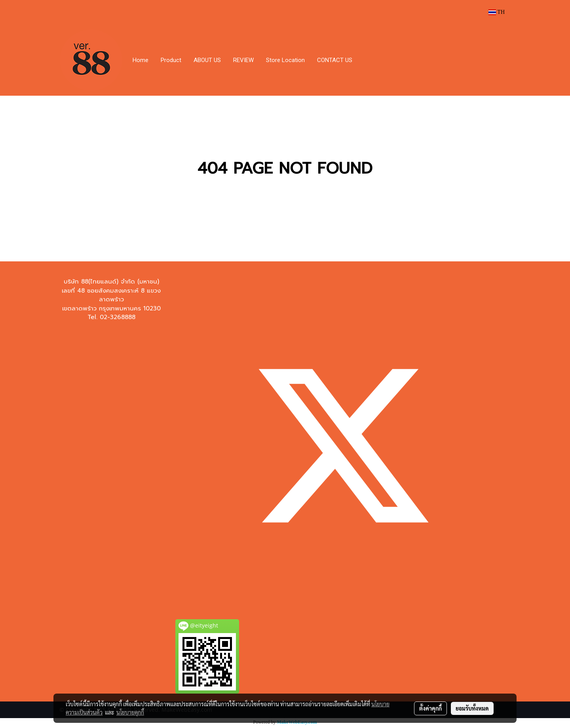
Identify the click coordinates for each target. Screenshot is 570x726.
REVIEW (243, 60)
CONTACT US (334, 60)
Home (140, 60)
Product (171, 60)
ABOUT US (207, 60)
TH (496, 12)
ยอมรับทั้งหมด (472, 708)
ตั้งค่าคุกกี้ (430, 708)
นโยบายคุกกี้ (130, 712)
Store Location (285, 60)
